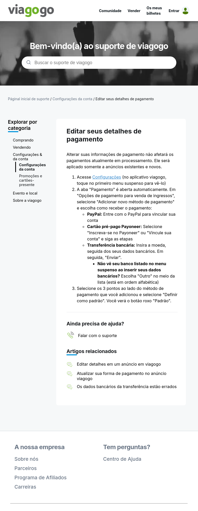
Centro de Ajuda (122, 459)
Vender (134, 11)
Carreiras (25, 487)
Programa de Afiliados (40, 477)
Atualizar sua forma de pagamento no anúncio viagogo (122, 376)
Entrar (174, 11)
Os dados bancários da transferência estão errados (127, 386)
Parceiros (25, 468)
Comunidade (110, 11)
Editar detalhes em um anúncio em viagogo (119, 364)
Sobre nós (26, 459)
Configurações (106, 177)
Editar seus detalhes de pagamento (125, 99)
